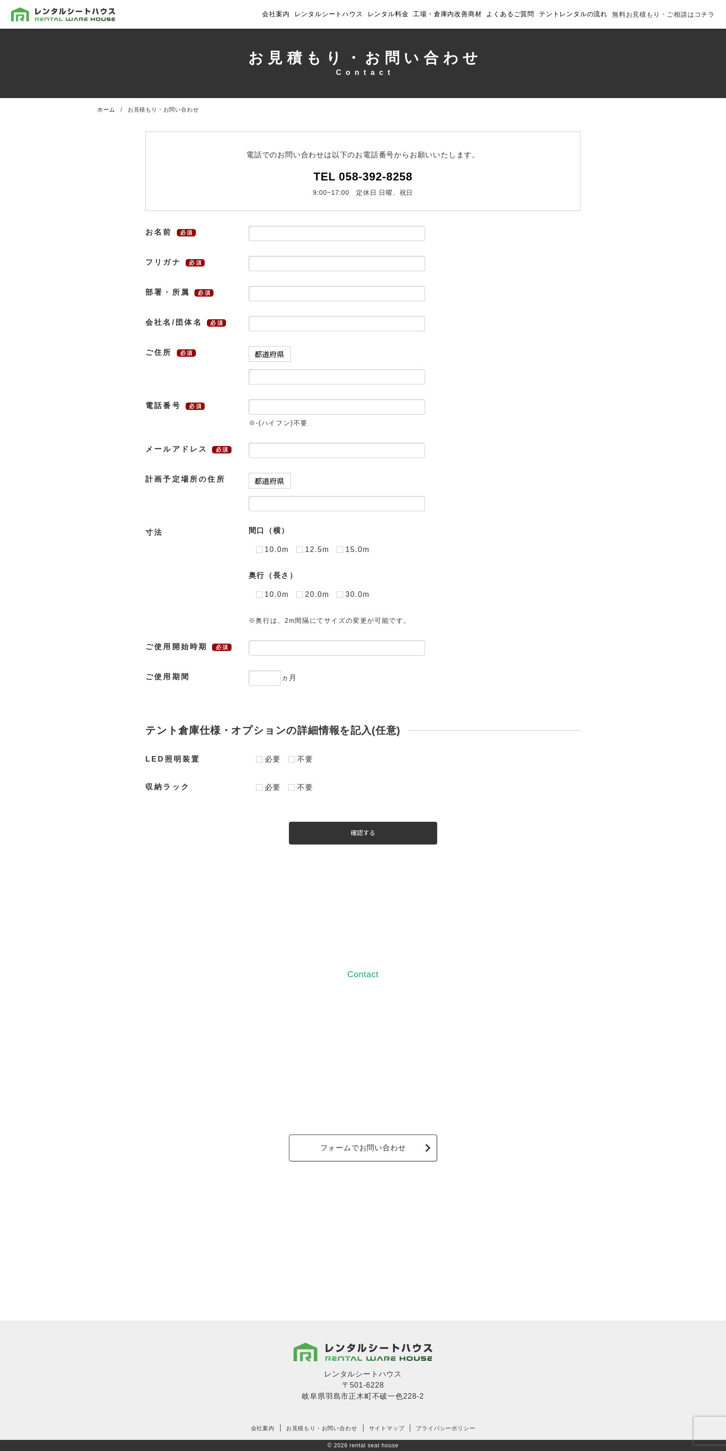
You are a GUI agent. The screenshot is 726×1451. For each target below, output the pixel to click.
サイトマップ (387, 1428)
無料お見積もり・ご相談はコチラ (663, 14)
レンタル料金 (388, 14)
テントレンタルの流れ (573, 14)
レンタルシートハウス (328, 14)
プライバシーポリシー (445, 1428)
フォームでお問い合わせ (363, 1148)
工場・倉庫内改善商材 (447, 14)
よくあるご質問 (510, 14)
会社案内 (275, 14)
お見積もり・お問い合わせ (321, 1428)
